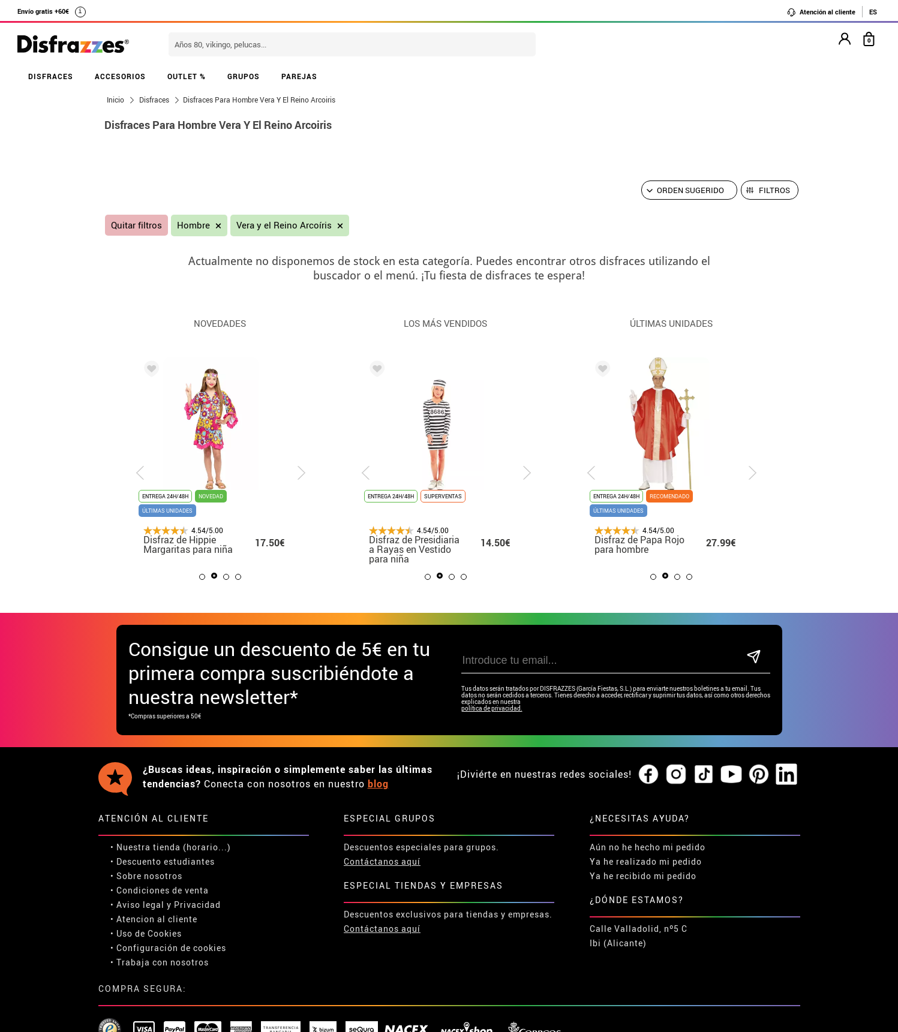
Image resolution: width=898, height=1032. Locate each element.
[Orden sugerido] (689, 190)
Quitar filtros (136, 225)
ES (873, 11)
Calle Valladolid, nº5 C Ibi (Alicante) (638, 936)
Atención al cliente (820, 12)
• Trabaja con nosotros (159, 962)
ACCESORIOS (120, 76)
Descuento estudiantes (165, 861)
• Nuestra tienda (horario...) (170, 847)
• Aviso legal (137, 904)
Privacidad (197, 904)
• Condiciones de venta (159, 890)
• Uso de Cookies (146, 933)
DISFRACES (50, 76)
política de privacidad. (491, 708)
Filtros (774, 190)
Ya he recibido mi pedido (643, 875)
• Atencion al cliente (153, 919)
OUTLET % (186, 76)
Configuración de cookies (171, 947)
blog (378, 783)
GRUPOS (243, 76)
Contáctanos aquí (382, 861)
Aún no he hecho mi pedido (647, 847)
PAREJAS (299, 76)
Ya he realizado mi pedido (646, 861)
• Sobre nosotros (146, 875)
